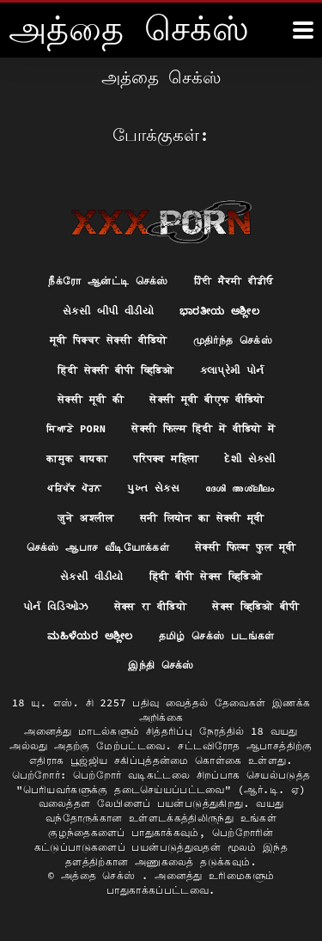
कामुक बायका (76, 458)
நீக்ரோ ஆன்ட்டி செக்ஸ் (108, 280)
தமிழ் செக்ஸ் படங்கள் (217, 635)
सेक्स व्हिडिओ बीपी (255, 606)
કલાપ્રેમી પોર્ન (232, 370)
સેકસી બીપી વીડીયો (108, 310)
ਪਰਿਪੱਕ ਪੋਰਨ (74, 487)
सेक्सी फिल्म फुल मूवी (245, 547)
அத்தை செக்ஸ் (101, 875)
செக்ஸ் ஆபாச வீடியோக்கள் (98, 547)
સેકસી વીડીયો (92, 576)
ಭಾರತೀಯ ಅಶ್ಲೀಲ (219, 310)
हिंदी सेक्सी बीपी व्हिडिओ (115, 370)
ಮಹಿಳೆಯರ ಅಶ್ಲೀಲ (89, 635)
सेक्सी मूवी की (91, 399)
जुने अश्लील (86, 517)
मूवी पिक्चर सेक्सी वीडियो (108, 339)
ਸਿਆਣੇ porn (76, 428)
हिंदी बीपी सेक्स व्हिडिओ (205, 576)
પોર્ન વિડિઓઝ (55, 606)
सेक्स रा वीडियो (150, 606)
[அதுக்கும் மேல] (303, 30)
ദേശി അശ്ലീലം (240, 487)
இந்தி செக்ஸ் (161, 664)
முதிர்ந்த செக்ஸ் (232, 339)
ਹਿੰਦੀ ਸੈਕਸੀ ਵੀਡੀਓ (234, 280)
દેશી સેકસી (249, 458)
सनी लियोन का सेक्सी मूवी (202, 517)
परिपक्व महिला (165, 458)
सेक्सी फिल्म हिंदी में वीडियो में (203, 428)
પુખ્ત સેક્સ (153, 487)
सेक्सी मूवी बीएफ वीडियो (206, 399)
